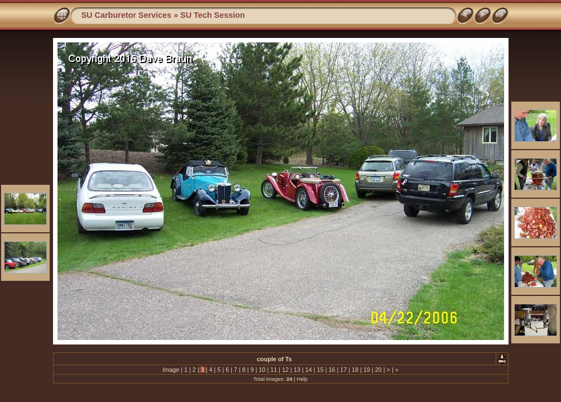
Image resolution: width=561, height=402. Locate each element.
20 (378, 369)
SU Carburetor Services (126, 15)
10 (262, 369)
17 (343, 369)
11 (273, 369)
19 (367, 369)
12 (285, 369)
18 (355, 369)
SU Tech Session (212, 15)
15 (320, 369)
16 (332, 369)
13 (297, 369)
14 (309, 369)
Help (302, 379)
